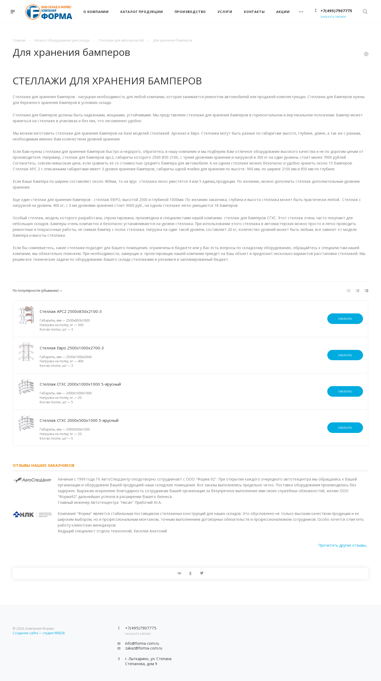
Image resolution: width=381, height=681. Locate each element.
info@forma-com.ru (142, 643)
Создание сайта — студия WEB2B (39, 633)
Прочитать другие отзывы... (343, 545)
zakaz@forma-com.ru (143, 648)
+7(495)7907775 (336, 10)
